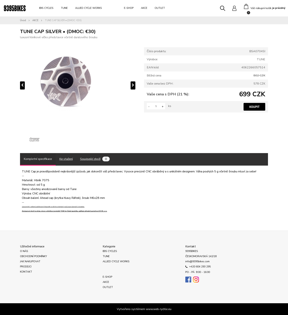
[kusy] (156, 106)
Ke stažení (66, 159)
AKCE (144, 8)
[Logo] (15, 8)
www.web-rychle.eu (158, 309)
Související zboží (95, 159)
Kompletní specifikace (38, 159)
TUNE (64, 8)
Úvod (23, 20)
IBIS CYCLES (46, 8)
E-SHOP (129, 8)
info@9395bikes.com (197, 261)
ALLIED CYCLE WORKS (88, 8)
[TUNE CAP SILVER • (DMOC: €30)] (77, 85)
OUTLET (160, 8)
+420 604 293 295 (198, 267)
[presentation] (22, 85)
